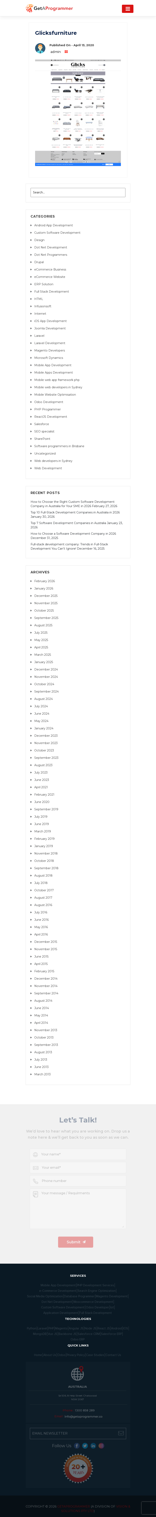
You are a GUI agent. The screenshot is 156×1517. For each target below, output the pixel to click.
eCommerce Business (50, 269)
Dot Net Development (50, 247)
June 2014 (41, 1008)
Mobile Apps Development (53, 372)
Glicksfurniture (56, 33)
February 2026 (44, 581)
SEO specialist (44, 431)
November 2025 (45, 603)
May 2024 (41, 721)
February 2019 (44, 839)
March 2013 (42, 1074)
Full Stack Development (51, 291)
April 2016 (41, 934)
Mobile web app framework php (57, 380)
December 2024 (46, 669)
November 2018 (46, 853)
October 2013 (44, 1037)
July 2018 (41, 883)
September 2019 (46, 809)
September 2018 (46, 868)
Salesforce (41, 424)
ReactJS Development (50, 417)
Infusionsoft (42, 306)
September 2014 (46, 993)
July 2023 (41, 772)
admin (55, 52)
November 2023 (46, 743)
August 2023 (43, 765)
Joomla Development (50, 328)
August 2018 (43, 875)
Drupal (39, 262)
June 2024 (41, 713)
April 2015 (41, 964)
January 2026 (43, 588)
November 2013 (45, 1030)
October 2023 (44, 750)
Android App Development (53, 225)
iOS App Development (50, 321)
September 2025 (46, 618)
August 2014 (43, 1001)
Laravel (39, 336)
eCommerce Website (49, 277)
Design (39, 240)
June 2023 (41, 780)
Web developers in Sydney (53, 461)
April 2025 (41, 647)
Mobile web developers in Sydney (58, 387)
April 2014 (41, 1023)
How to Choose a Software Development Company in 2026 (73, 534)
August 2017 (43, 897)
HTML (38, 299)
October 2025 (44, 610)
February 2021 (44, 794)
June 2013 (41, 1067)
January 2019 (43, 846)
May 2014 (41, 1015)
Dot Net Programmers (50, 255)
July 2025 (40, 632)
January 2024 (43, 728)
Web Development (48, 468)
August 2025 (43, 625)
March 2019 (42, 831)
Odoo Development (48, 402)
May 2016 (41, 927)
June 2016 (41, 920)
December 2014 (45, 978)
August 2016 (43, 905)
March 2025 (42, 655)
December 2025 (45, 596)
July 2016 (40, 912)
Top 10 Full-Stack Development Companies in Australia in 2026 (75, 512)
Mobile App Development (52, 365)
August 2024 (43, 699)
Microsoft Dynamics (48, 358)
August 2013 (43, 1052)
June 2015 (41, 956)
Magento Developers (49, 350)
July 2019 (40, 817)
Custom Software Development (57, 233)
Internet (40, 314)
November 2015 (45, 949)
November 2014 (45, 986)
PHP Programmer (47, 409)
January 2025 (43, 662)
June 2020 (41, 802)
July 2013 (40, 1059)
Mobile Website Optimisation (55, 394)
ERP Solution (43, 284)
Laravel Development (49, 343)
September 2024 (46, 691)
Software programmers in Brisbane (59, 446)
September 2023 (46, 758)
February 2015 (44, 971)
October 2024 (44, 684)
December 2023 (46, 736)
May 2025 (41, 640)
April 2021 (41, 787)
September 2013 (46, 1045)
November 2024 (46, 677)
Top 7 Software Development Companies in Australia (68, 523)
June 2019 (41, 824)
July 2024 (41, 706)
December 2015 (45, 942)
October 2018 (44, 861)
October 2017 (44, 890)
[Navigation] (127, 9)
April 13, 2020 (83, 45)
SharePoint (42, 439)
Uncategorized (45, 453)
